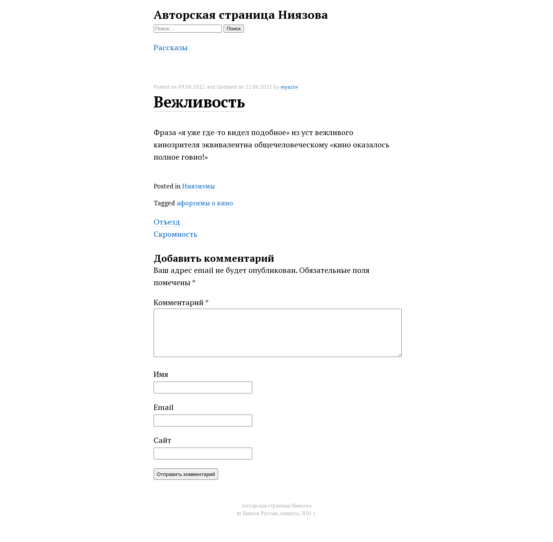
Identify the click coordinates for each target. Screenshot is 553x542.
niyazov (289, 86)
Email (164, 416)
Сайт (162, 449)
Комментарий (181, 302)
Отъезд (167, 221)
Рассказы (171, 47)
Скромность (175, 234)
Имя (161, 383)
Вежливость (199, 101)
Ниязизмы (198, 186)
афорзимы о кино (205, 202)
